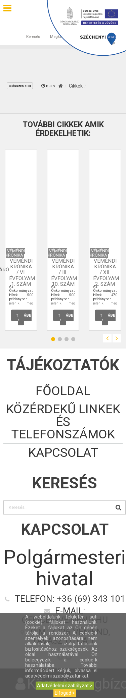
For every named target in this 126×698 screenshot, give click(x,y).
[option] (21, 240)
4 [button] (73, 339)
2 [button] (60, 339)
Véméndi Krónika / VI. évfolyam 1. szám (22, 272)
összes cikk (20, 86)
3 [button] (67, 339)
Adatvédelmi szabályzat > (64, 685)
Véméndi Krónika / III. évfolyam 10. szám (64, 272)
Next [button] (117, 338)
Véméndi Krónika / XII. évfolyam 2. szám (106, 272)
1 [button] (53, 339)
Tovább (24, 317)
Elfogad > (65, 693)
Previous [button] (107, 338)
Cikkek (76, 86)
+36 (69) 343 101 (91, 599)
